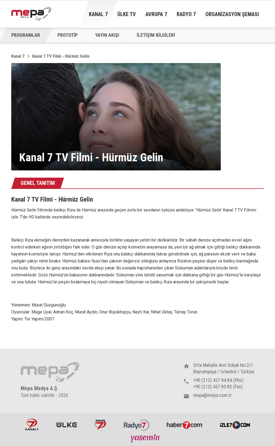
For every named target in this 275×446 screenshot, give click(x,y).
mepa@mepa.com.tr (212, 395)
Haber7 (184, 424)
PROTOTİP (67, 35)
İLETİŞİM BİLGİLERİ (156, 35)
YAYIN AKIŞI (107, 35)
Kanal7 (32, 424)
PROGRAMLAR (25, 35)
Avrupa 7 (156, 14)
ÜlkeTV (66, 424)
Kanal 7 (98, 14)
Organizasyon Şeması (232, 14)
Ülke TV (126, 14)
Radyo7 (136, 424)
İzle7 (235, 424)
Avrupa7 (100, 424)
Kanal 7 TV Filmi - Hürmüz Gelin (60, 56)
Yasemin (146, 438)
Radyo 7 (186, 14)
